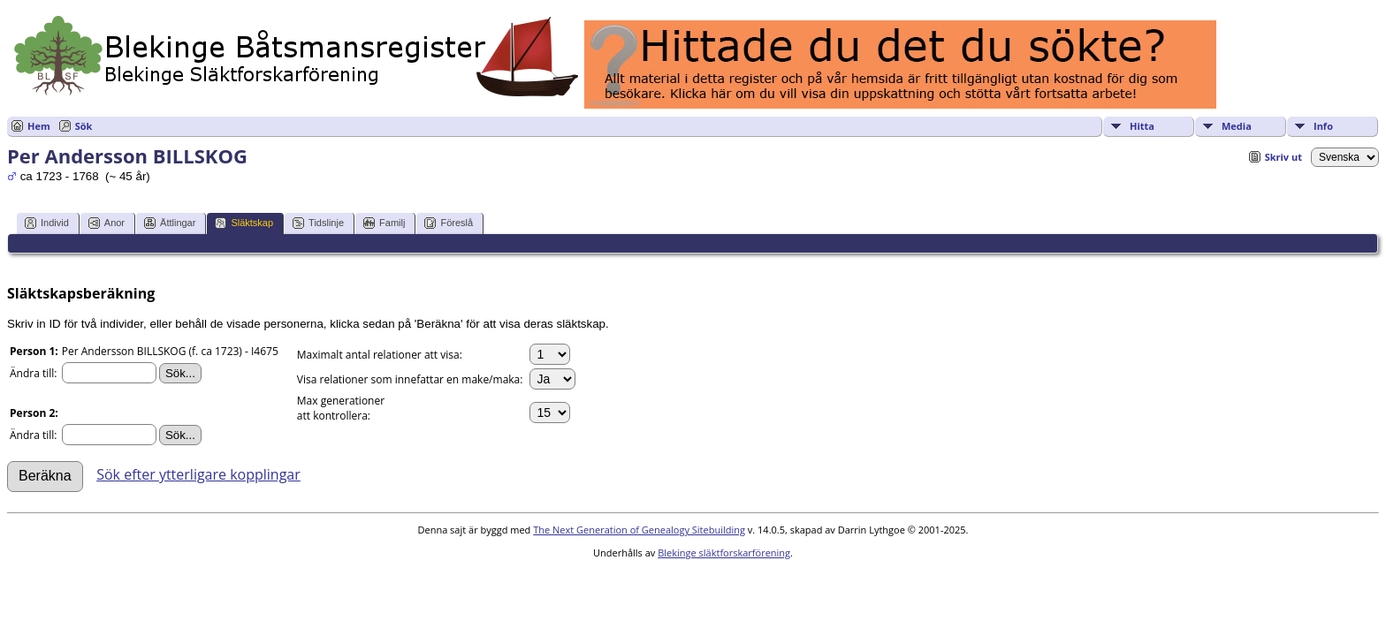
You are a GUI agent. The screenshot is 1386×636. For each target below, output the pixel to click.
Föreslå (448, 223)
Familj (384, 223)
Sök (84, 125)
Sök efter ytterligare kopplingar (198, 474)
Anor (106, 223)
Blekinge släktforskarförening (724, 552)
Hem (38, 125)
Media (1237, 125)
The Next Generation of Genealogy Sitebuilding (639, 529)
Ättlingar (169, 223)
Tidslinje (318, 223)
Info (1323, 125)
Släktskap (244, 223)
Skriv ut (1283, 156)
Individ (47, 223)
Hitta (1142, 125)
